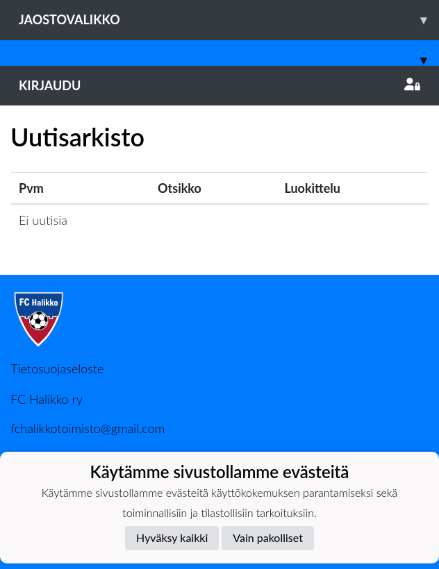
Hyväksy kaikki (172, 537)
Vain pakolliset (268, 537)
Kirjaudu (219, 85)
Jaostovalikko (229, 20)
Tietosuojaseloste (56, 368)
